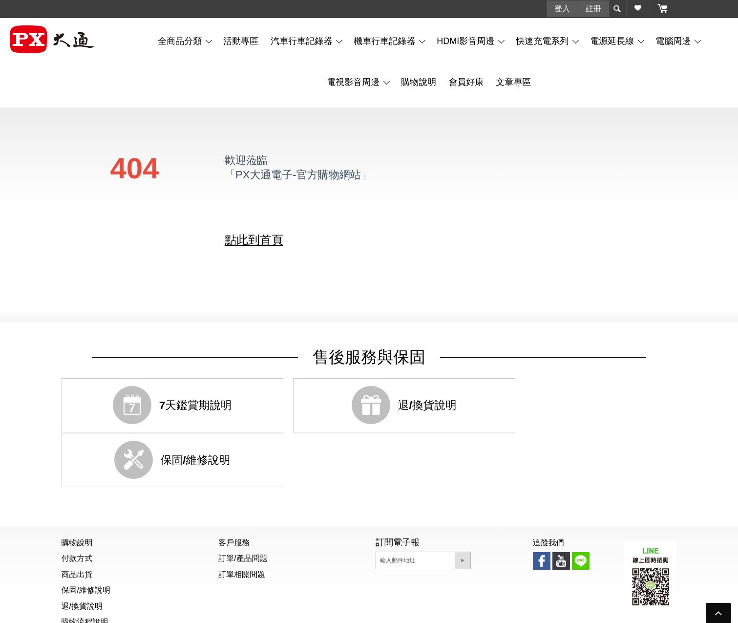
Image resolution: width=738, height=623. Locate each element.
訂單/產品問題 (242, 503)
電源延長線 (613, 40)
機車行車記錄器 (386, 40)
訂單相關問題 (241, 519)
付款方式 (77, 503)
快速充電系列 (543, 40)
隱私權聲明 (410, 610)
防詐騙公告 (365, 610)
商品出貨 (77, 519)
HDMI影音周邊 (467, 40)
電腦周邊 (674, 40)
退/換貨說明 (82, 551)
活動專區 (240, 40)
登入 (562, 8)
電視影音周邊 (354, 81)
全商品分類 (181, 40)
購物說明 (418, 81)
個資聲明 (324, 610)
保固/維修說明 (86, 535)
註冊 (593, 8)
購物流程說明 (85, 567)
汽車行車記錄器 (303, 40)
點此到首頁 (254, 239)
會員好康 (466, 81)
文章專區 (513, 81)
